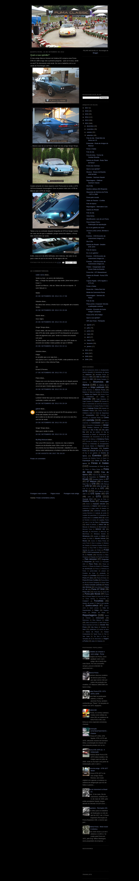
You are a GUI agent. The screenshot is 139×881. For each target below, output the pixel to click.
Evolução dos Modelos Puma (91, 458)
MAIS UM (102, 524)
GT (107, 479)
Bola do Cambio (95, 392)
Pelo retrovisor (91, 559)
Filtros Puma (96, 469)
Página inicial (55, 493)
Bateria (85, 392)
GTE (85, 491)
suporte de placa (104, 629)
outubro (89, 132)
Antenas (85, 382)
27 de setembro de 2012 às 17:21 (51, 372)
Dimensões (102, 434)
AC (84, 370)
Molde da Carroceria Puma (95, 292)
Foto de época (91, 203)
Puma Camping (94, 582)
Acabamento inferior (92, 370)
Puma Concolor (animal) (93, 585)
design (106, 425)
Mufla (90, 538)
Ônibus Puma (102, 547)
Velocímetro (98, 638)
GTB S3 (85, 488)
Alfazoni (85, 377)
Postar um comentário (37, 458)
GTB (93, 484)
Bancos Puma (100, 390)
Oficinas (85, 547)
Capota (96, 401)
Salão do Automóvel (91, 622)
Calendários (90, 396)
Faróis (97, 460)
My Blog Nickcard (42, 439)
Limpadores (102, 515)
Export (104, 458)
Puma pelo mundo (92, 197)
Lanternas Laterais (100, 510)
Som (84, 629)
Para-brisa (99, 554)
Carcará (104, 401)
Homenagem (104, 501)
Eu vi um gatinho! (92, 253)
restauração (100, 618)
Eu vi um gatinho (91, 453)
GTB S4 (94, 488)
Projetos (85, 575)
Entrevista (94, 443)
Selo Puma (103, 622)
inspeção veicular (99, 504)
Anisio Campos (101, 379)
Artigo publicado (97, 387)
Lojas (86, 522)
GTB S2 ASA (101, 486)
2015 (87, 114)
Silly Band (94, 627)
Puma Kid (97, 591)
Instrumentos (86, 506)
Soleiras (103, 627)
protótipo (93, 575)
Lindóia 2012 (87, 517)
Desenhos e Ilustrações (94, 425)
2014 (87, 117)
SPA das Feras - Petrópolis (95, 321)
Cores (106, 417)
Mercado (85, 531)
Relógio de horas (98, 612)
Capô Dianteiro (101, 399)
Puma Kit (106, 591)
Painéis (89, 555)
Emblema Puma (103, 439)
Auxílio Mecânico (87, 390)
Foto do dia (90, 152)
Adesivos (88, 374)
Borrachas (106, 392)
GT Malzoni (91, 481)
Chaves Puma (102, 410)
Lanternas (86, 511)
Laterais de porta (100, 513)
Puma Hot (86, 592)
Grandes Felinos (98, 479)
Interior (94, 506)
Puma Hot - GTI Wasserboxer (96, 272)
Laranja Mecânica (88, 513)
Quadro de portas (88, 603)
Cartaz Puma (99, 406)
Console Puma (95, 417)
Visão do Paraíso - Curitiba (95, 200)
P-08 (103, 552)
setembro (90, 135)
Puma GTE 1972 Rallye (94, 315)
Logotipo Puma (104, 520)
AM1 (90, 377)
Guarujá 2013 (88, 499)
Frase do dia (96, 474)
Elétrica (93, 439)
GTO (89, 496)
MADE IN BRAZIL (91, 524)
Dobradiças (86, 436)
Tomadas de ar (87, 638)
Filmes (87, 469)
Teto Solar (86, 636)
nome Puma (86, 543)
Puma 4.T (103, 575)
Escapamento (104, 443)
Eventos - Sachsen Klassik (95, 177)
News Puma (102, 541)
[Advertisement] (48, 476)
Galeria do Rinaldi (92, 210)
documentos (96, 436)
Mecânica (93, 527)
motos (84, 538)
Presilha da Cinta (89, 573)
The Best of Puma (100, 636)
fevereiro (90, 343)
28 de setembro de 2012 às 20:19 (51, 389)
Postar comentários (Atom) (45, 498)
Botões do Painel (91, 394)
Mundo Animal (100, 538)
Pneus (97, 568)
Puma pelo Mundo (92, 594)
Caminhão (87, 399)
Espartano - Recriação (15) (98, 808)
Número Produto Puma (99, 545)
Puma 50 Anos (101, 578)
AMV (91, 379)
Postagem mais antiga (71, 493)
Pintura (97, 561)
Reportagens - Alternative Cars (97, 207)
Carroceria (91, 403)
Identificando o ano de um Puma (97, 219)
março (89, 340)
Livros (94, 520)
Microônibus (94, 531)
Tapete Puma (97, 634)
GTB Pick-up (104, 484)
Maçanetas (105, 522)
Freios (104, 474)
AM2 (97, 377)
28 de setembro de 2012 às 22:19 (51, 434)
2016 (87, 111)
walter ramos (40, 275)
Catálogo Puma (92, 408)
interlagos (104, 506)
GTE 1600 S (99, 491)
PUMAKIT (86, 601)
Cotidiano (104, 420)
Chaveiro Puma (88, 410)
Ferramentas (93, 466)
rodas (107, 620)
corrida (90, 420)
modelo (96, 536)
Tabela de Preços (92, 631)
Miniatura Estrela (99, 534)
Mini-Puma (86, 534)
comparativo (90, 415)
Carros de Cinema (102, 403)
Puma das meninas (93, 166)
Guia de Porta (101, 499)
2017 (87, 108)
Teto (105, 634)
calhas (103, 396)
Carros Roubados (87, 406)
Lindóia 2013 (97, 518)
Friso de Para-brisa (89, 477)
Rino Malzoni (97, 620)
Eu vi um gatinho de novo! (95, 227)
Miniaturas (86, 536)
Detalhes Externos (93, 427)
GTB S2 (88, 486)
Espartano (101, 446)
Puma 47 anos (88, 578)
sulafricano (93, 629)
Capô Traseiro (87, 401)
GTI (107, 494)
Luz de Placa (94, 522)
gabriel (38, 409)
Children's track (87, 413)
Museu (85, 541)
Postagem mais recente (38, 493)
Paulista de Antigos (103, 557)
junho (89, 331)
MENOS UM (100, 529)
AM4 (84, 379)
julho (88, 328)
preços (104, 571)
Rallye (96, 610)
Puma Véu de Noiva (103, 596)
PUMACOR (93, 710)
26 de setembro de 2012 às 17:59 (51, 296)
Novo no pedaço (96, 543)
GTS (98, 496)
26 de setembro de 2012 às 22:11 (51, 346)
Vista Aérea (90, 216)
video (93, 641)
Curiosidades (96, 423)
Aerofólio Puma (101, 374)
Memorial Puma (87, 529)
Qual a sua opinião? (93, 169)
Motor (103, 536)
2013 (87, 120)
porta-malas (93, 571)
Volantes (100, 641)
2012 (87, 123)
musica (93, 541)
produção (103, 573)
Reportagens (90, 615)
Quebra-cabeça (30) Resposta (96, 189)
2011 (87, 350)
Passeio (93, 557)
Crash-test (85, 423)
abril (88, 337)
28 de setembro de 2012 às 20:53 (51, 422)
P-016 (99, 550)
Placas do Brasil (95, 566)
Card (84, 403)
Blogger (95, 53)
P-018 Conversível (92, 552)
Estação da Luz (95, 450)
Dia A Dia (89, 186)
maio (89, 334)
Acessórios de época (102, 372)
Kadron (104, 508)
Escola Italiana (89, 446)
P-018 (106, 550)
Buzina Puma (105, 394)
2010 (87, 353)
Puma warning (90, 598)
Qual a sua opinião (103, 603)
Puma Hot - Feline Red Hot (95, 289)
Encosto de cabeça (91, 441)
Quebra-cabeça (91, 605)
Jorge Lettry (95, 508)
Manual (85, 527)
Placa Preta (93, 564)
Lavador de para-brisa (90, 515)
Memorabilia (102, 527)
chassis (104, 408)
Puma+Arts (102, 598)
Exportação (86, 460)
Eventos (96, 455)
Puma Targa (91, 596)
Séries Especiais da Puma (90, 624)
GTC (102, 488)
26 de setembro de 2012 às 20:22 (51, 322)
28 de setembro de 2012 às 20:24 (51, 403)
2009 (87, 356)
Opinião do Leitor (88, 550)
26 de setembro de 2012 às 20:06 (51, 310)
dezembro (90, 126)
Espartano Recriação (90, 448)
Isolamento (86, 508)
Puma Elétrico (98, 587)
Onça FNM (93, 547)
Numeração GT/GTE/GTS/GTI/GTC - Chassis (98, 731)
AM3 (103, 377)
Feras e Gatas (91, 149)
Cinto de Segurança (102, 413)
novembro (90, 129)
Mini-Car (103, 531)
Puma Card (105, 582)
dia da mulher (95, 432)
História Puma (89, 501)
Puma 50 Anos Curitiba (90, 580)
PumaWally (98, 601)
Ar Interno (100, 385)
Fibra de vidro (104, 466)
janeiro (89, 346)
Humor (88, 503)
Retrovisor (86, 620)
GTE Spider (95, 494)
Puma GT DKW (98, 589)
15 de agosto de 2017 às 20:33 (50, 453)
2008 (87, 359)
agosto (89, 325)
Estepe (106, 450)
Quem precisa (94, 608)
